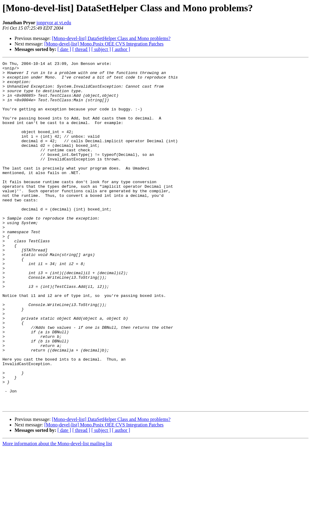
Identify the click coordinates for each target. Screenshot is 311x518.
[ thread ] (81, 49)
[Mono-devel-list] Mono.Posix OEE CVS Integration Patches (104, 43)
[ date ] (64, 49)
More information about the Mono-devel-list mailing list (57, 512)
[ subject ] (101, 49)
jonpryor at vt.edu (53, 22)
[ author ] (121, 49)
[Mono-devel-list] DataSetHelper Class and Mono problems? (111, 38)
